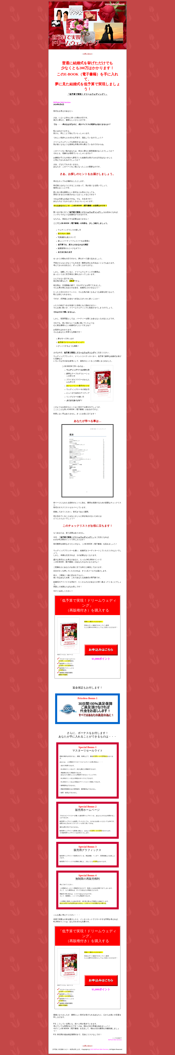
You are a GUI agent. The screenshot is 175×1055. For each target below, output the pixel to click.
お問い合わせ (87, 54)
